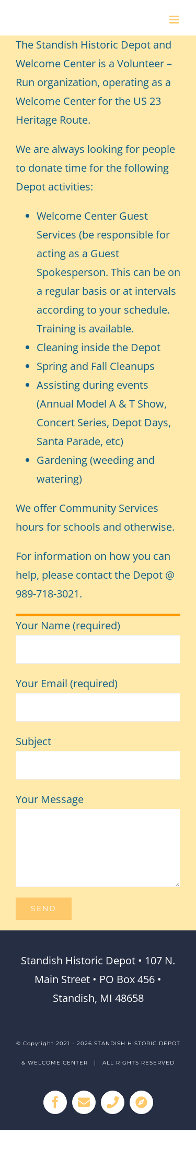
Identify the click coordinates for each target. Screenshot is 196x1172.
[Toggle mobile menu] (174, 19)
